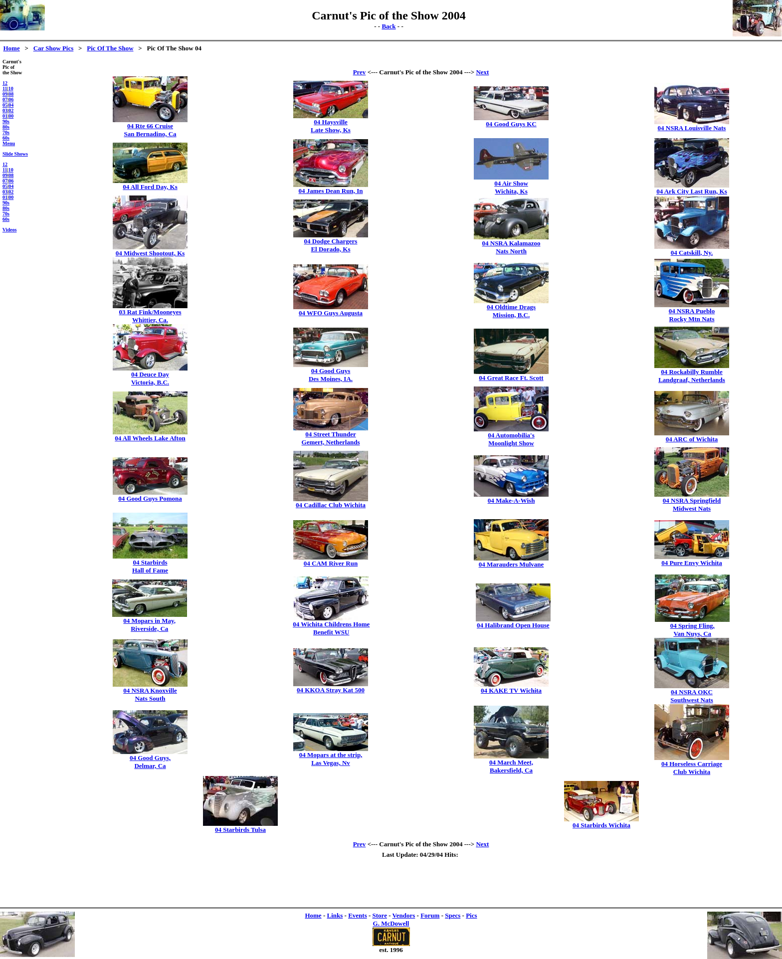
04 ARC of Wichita (692, 439)
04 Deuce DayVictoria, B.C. (150, 378)
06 (10, 99)
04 (10, 105)
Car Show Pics (53, 48)
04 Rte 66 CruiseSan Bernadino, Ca (150, 130)
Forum (429, 915)
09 (4, 94)
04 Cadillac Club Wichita (331, 505)
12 (4, 83)
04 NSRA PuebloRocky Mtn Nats (692, 315)
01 (4, 116)
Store (380, 915)
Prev (359, 72)
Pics (471, 915)
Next (482, 72)
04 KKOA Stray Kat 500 (331, 690)
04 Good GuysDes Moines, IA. (331, 375)
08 (10, 94)
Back (388, 26)
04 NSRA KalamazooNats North (511, 247)
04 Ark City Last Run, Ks (691, 191)
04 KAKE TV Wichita (511, 690)
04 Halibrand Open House (513, 625)
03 (4, 110)
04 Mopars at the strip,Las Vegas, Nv (331, 759)
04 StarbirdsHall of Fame (150, 566)
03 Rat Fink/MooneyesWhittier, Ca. (150, 316)
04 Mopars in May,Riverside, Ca (149, 624)
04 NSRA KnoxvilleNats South (150, 694)
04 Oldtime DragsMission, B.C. (511, 311)
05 (4, 105)
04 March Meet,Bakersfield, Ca (511, 766)
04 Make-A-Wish (511, 500)
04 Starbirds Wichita (601, 825)
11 (4, 88)
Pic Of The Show (110, 48)
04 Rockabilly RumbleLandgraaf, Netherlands (691, 376)
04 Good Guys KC (511, 124)
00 (10, 116)
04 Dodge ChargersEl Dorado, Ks (331, 245)
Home (11, 48)
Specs (452, 915)
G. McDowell (391, 923)
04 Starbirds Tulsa (240, 829)
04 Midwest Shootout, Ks (150, 253)
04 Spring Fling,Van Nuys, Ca (692, 629)
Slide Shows (15, 154)
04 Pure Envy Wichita (691, 563)
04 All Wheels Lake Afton (150, 438)
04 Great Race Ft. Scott (511, 378)
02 (10, 110)
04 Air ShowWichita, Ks (511, 187)
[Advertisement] (420, 62)
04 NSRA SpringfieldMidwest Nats (692, 504)
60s (5, 138)
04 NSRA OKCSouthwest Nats (691, 696)
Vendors (403, 915)
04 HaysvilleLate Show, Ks (331, 126)
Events (357, 915)
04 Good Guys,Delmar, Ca (150, 761)
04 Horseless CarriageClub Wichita (691, 767)
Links (335, 915)
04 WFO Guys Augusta (331, 313)
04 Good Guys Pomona (150, 498)
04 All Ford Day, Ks (150, 187)
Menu (8, 143)
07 (4, 99)
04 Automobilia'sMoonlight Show (511, 439)
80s (5, 127)
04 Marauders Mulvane (511, 564)
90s (5, 121)
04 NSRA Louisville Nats (692, 128)
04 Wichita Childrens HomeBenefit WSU (331, 628)
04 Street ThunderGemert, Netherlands (331, 438)
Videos (9, 229)
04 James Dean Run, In (331, 190)
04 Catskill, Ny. (692, 252)
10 (10, 88)
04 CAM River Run (331, 563)
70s (5, 132)
